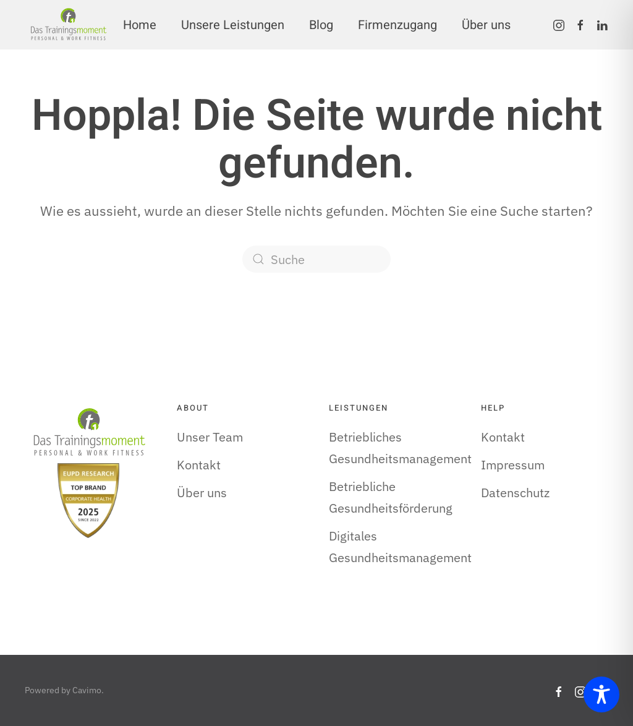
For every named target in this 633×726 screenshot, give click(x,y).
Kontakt (199, 464)
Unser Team (210, 437)
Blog (321, 25)
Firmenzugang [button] (397, 25)
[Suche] (316, 259)
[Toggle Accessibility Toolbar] (601, 694)
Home (139, 25)
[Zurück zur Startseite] (68, 24)
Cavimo (86, 690)
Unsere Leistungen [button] (232, 25)
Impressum (513, 464)
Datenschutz (515, 492)
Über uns (486, 25)
